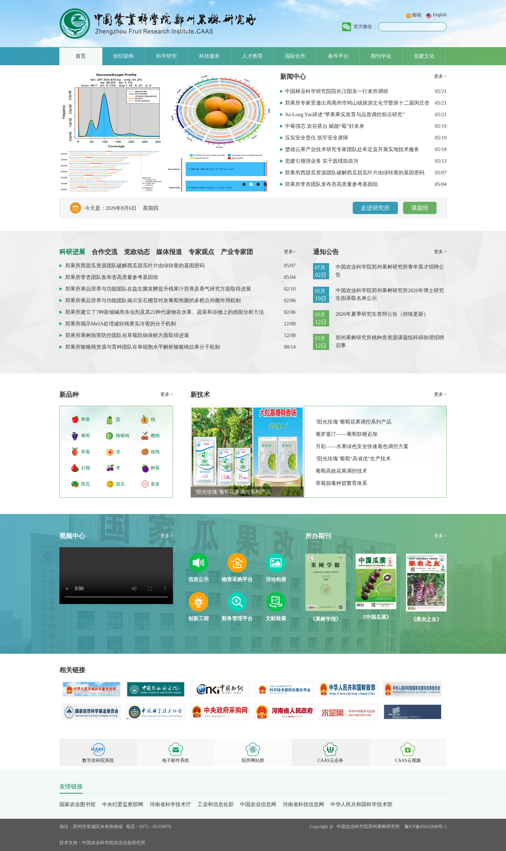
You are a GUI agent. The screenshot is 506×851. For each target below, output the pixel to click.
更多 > (440, 76)
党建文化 (424, 56)
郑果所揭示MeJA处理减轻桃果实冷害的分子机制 (120, 323)
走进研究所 (375, 208)
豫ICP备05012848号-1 (425, 826)
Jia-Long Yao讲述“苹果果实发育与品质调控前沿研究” (345, 114)
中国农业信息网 (258, 804)
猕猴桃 (122, 435)
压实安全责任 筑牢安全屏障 (317, 137)
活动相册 (276, 579)
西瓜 (85, 484)
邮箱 (416, 15)
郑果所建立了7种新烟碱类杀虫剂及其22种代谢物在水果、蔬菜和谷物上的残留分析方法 (164, 312)
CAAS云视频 (407, 760)
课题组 (420, 208)
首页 (81, 56)
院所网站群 (253, 760)
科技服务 (209, 56)
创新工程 (198, 618)
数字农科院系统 (98, 760)
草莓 (85, 451)
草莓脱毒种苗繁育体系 (341, 483)
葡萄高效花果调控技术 (341, 471)
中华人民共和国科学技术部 (361, 804)
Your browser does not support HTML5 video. (116, 575)
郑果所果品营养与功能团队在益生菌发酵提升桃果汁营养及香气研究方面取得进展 (158, 289)
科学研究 (166, 56)
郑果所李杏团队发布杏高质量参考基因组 (332, 184)
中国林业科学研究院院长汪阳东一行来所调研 (337, 91)
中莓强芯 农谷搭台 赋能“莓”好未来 (325, 126)
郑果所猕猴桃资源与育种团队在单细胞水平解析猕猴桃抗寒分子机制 (142, 347)
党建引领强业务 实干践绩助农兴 (322, 161)
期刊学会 (381, 56)
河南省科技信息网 (303, 804)
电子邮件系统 (175, 760)
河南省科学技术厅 (170, 804)
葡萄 (85, 435)
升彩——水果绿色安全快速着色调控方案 (362, 446)
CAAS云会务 (330, 760)
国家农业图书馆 (77, 804)
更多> (290, 251)
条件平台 (338, 56)
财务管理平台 (237, 618)
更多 (155, 484)
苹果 (85, 419)
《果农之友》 (426, 619)
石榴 (85, 468)
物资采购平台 (237, 579)
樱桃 (155, 435)
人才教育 (252, 56)
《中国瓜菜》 (375, 617)
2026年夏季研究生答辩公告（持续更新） (382, 314)
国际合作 (295, 56)
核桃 (155, 451)
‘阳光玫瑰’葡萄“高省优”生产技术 (353, 458)
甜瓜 (120, 484)
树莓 (155, 468)
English (440, 14)
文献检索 (276, 618)
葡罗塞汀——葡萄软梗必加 (347, 434)
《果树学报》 (325, 619)
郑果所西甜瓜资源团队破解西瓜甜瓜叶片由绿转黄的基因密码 (355, 172)
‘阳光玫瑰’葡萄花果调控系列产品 (233, 492)
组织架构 (123, 56)
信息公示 (198, 579)
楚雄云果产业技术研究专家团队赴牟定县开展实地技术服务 (352, 149)
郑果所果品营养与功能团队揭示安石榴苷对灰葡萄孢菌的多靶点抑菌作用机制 (153, 300)
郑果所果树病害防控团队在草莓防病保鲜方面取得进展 (127, 335)
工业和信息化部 (215, 804)
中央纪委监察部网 (122, 804)
